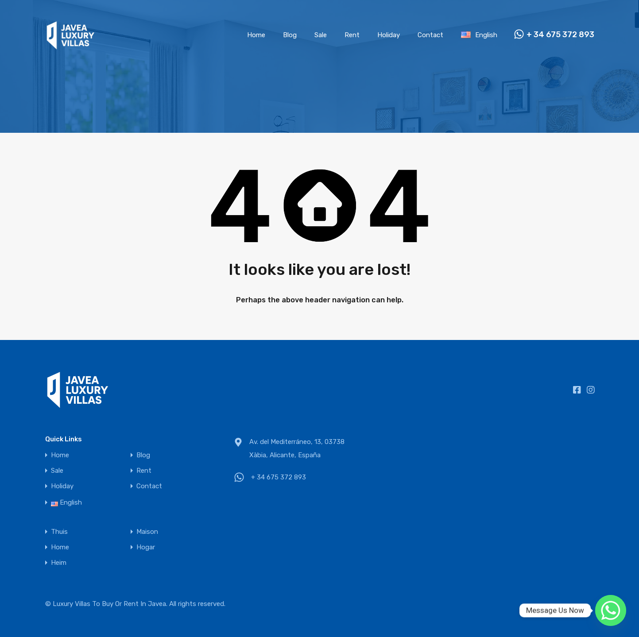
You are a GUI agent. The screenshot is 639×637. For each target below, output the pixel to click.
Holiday (388, 35)
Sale (320, 35)
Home (256, 35)
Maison (147, 532)
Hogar (145, 547)
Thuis (59, 532)
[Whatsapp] (610, 610)
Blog (290, 35)
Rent (352, 35)
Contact (430, 35)
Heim (58, 563)
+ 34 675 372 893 (560, 34)
